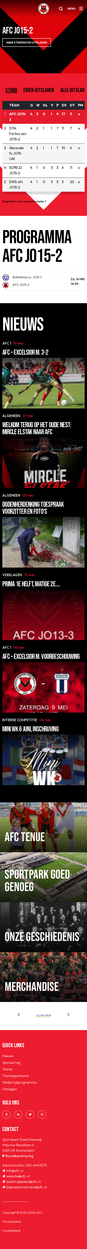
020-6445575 (36, 1165)
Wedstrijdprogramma (19, 1082)
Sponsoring (11, 1062)
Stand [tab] (11, 90)
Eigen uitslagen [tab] (38, 90)
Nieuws (7, 1056)
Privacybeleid (11, 1221)
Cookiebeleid (11, 1230)
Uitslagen (9, 1089)
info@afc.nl (12, 1170)
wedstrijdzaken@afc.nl (21, 1181)
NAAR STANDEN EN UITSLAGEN (26, 42)
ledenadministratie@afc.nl (24, 1187)
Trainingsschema (15, 1076)
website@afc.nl (16, 1176)
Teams (7, 1069)
